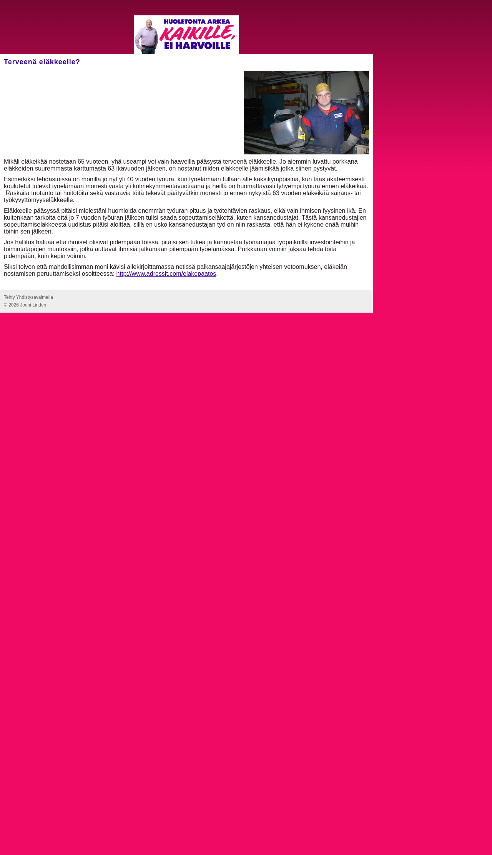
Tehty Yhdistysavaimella (28, 297)
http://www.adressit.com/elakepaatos (166, 273)
